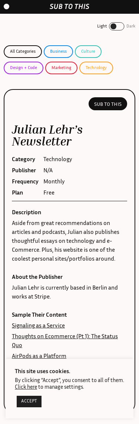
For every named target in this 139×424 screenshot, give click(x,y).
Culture (88, 51)
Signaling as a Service (38, 326)
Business (58, 51)
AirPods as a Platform (39, 356)
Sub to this (108, 104)
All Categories (23, 51)
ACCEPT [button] (29, 401)
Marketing (61, 68)
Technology (96, 68)
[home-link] (69, 6)
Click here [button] (26, 387)
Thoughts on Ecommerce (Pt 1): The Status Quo (65, 341)
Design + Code (23, 68)
